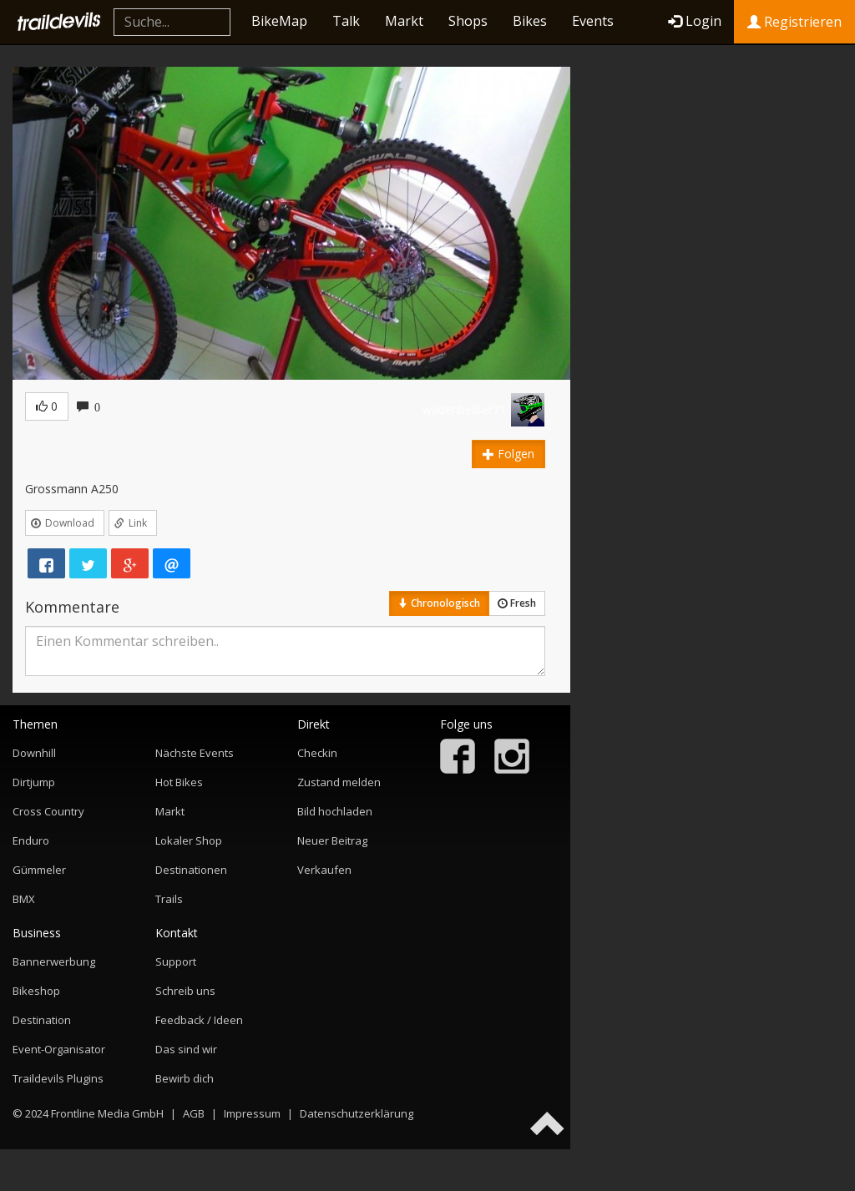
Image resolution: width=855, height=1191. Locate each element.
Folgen (508, 454)
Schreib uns (185, 990)
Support (175, 961)
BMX (24, 898)
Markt (404, 21)
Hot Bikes (179, 782)
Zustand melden (339, 782)
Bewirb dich (184, 1078)
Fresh (517, 603)
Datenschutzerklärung (356, 1113)
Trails (169, 898)
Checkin (317, 752)
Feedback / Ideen (199, 1019)
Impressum (252, 1113)
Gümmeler (39, 869)
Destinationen (191, 869)
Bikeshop (36, 990)
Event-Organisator (59, 1049)
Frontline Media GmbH (107, 1113)
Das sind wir (186, 1049)
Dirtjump (34, 782)
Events (593, 21)
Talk (346, 21)
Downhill (34, 752)
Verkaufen (324, 869)
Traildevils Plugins (58, 1078)
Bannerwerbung (54, 961)
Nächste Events (194, 752)
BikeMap (279, 21)
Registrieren (794, 22)
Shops (468, 21)
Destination (42, 1019)
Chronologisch (439, 603)
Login (694, 21)
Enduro (31, 840)
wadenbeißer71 (464, 409)
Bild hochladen (334, 811)
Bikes (530, 21)
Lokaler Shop (188, 840)
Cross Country (48, 811)
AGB (194, 1113)
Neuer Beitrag (332, 840)
